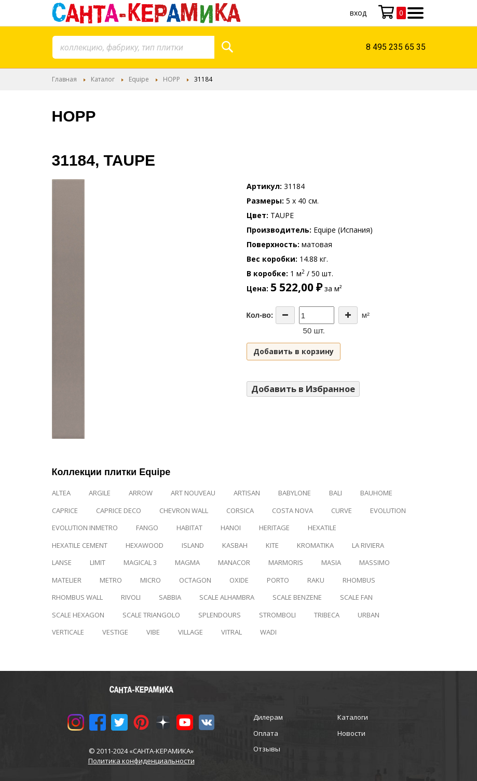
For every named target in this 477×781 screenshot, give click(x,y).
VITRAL (231, 632)
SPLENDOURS (219, 615)
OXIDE (239, 580)
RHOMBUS (359, 580)
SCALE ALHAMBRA (226, 597)
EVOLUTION (388, 510)
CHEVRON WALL (183, 510)
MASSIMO (374, 562)
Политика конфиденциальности (141, 760)
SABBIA (170, 597)
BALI (335, 492)
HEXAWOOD (144, 545)
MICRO (150, 580)
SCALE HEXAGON (78, 615)
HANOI (231, 527)
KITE (272, 545)
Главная (64, 79)
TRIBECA (326, 615)
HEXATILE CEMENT (79, 545)
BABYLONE (294, 492)
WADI (268, 632)
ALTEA (61, 492)
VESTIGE (115, 632)
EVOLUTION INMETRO (85, 527)
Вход (358, 13)
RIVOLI (131, 597)
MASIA (331, 562)
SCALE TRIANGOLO (151, 615)
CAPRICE (65, 510)
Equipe (139, 79)
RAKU (315, 580)
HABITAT (189, 527)
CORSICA (240, 510)
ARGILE (100, 492)
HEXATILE (322, 527)
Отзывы (266, 748)
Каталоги (352, 717)
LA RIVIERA (368, 545)
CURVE (341, 510)
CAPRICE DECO (118, 510)
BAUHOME (376, 492)
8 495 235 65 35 (396, 47)
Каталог (103, 79)
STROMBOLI (277, 615)
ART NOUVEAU (193, 492)
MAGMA (187, 562)
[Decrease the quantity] (285, 315)
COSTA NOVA (292, 510)
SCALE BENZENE (297, 597)
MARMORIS (285, 562)
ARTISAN (247, 492)
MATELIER (66, 580)
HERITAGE (274, 527)
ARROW (141, 492)
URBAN (368, 615)
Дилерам (268, 717)
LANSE (62, 562)
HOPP (171, 79)
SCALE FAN (356, 597)
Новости (351, 733)
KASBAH (235, 545)
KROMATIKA (315, 545)
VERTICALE (68, 632)
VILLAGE (190, 632)
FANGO (147, 527)
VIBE (153, 632)
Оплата (265, 733)
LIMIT (97, 562)
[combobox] (133, 47)
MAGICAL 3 (140, 562)
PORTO (278, 580)
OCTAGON (195, 580)
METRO (111, 580)
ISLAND (193, 545)
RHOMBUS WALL (77, 597)
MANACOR (234, 562)
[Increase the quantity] (348, 315)
